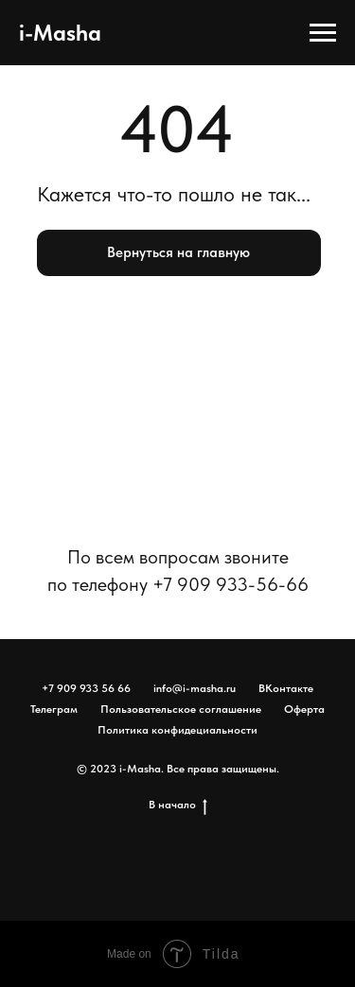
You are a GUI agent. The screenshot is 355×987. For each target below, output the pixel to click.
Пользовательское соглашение (180, 709)
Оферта (304, 709)
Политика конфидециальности (177, 729)
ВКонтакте (285, 688)
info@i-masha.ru (194, 688)
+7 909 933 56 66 (86, 688)
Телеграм (54, 709)
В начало (178, 805)
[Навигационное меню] (323, 33)
